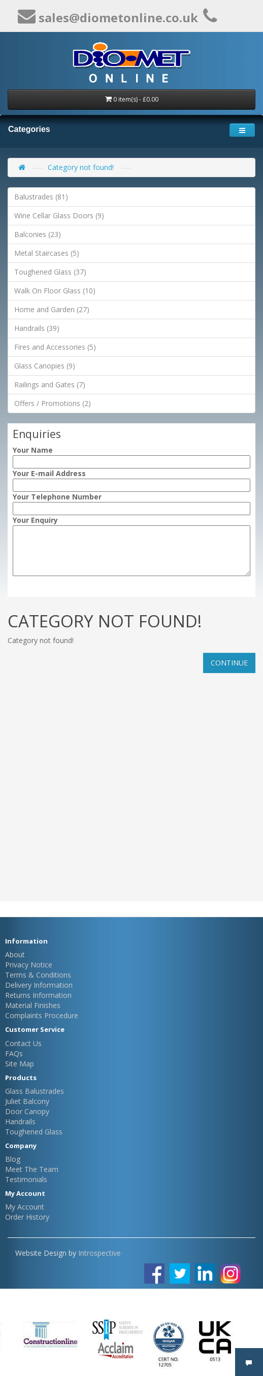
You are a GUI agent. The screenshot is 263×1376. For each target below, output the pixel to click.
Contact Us (23, 1043)
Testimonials (26, 1179)
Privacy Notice (28, 964)
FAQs (14, 1053)
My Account (24, 1207)
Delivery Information (39, 985)
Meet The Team (31, 1169)
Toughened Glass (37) (50, 272)
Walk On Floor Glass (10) (54, 290)
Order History (27, 1217)
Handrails (20, 1121)
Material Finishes (32, 1005)
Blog (12, 1159)
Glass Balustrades (34, 1091)
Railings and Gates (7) (49, 384)
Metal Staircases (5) (46, 253)
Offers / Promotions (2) (52, 403)
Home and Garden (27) (51, 309)
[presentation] (74, 594)
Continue (229, 662)
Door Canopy (27, 1111)
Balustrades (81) (41, 197)
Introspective (99, 1253)
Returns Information (38, 995)
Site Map (19, 1063)
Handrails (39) (36, 328)
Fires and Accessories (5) (55, 347)
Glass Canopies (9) (44, 366)
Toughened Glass (33, 1131)
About (15, 954)
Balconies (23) (37, 234)
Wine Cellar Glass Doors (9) (59, 215)
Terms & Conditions (38, 975)
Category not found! (81, 167)
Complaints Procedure (41, 1015)
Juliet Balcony (27, 1101)
